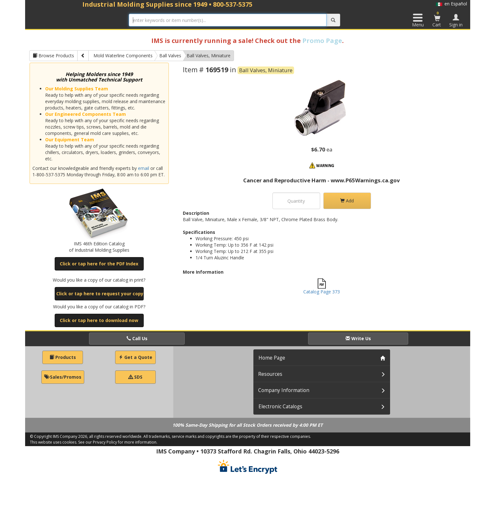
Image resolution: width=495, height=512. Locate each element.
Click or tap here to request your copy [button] (99, 294)
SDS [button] (135, 377)
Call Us (137, 338)
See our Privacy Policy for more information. (117, 442)
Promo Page (322, 40)
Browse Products (53, 56)
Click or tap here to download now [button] (99, 320)
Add (347, 201)
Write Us (358, 338)
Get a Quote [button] (135, 357)
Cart (437, 19)
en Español (451, 4)
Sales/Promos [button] (62, 377)
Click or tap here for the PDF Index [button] (99, 264)
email (143, 168)
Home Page (271, 357)
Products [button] (63, 357)
